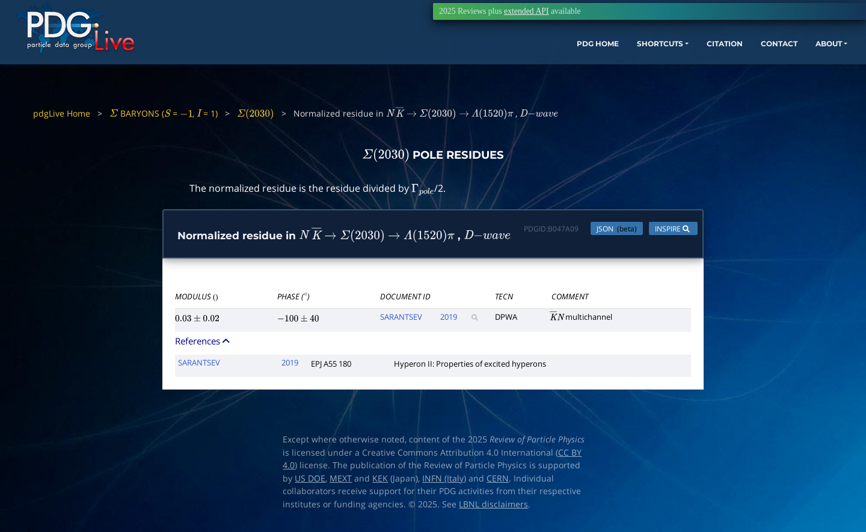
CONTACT (715, 64)
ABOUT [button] (773, 64)
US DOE (310, 480)
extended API (526, 11)
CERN (498, 480)
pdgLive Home (61, 113)
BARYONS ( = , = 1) (163, 113)
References (203, 343)
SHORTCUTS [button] (576, 64)
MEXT (341, 480)
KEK (380, 480)
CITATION (653, 64)
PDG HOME (502, 64)
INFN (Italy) (444, 480)
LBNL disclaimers (493, 506)
